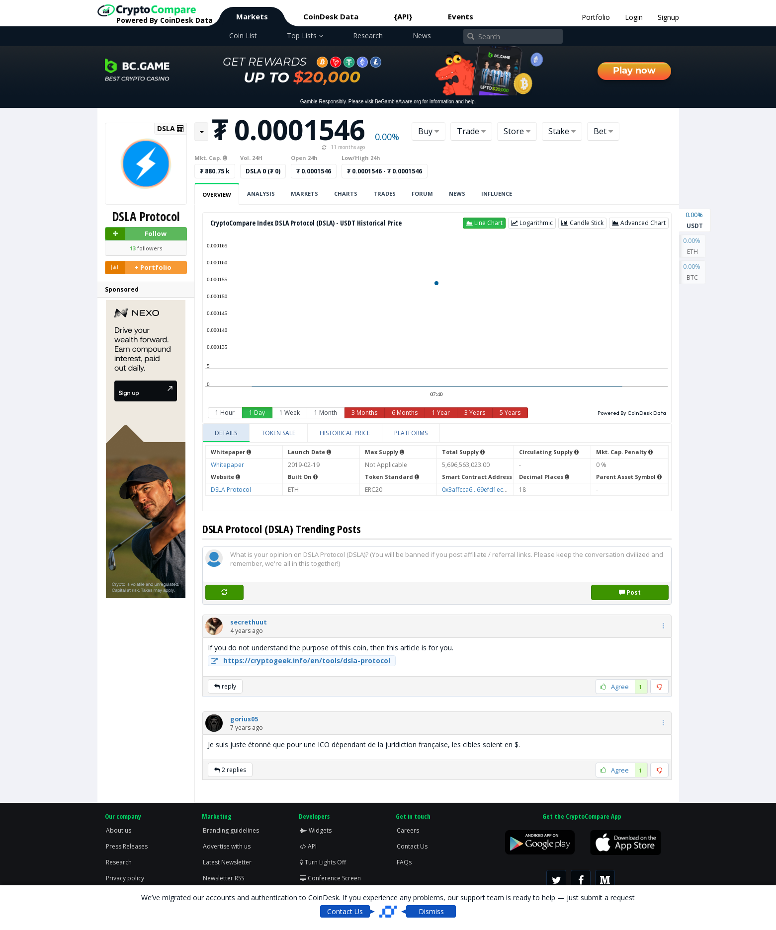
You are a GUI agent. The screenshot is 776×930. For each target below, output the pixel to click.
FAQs (404, 862)
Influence (496, 193)
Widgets (316, 830)
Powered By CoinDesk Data (632, 412)
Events (460, 16)
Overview (216, 194)
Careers (408, 830)
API (308, 846)
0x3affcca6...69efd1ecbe (476, 489)
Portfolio (596, 17)
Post (630, 592)
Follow (136, 234)
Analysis (261, 193)
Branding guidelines (231, 830)
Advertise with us (227, 846)
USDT (695, 219)
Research (368, 35)
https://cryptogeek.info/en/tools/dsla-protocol (299, 661)
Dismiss (431, 911)
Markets (252, 16)
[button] (484, 223)
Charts (345, 193)
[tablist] (437, 433)
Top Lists (305, 35)
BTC (692, 271)
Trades (384, 193)
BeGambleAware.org (398, 101)
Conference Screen (330, 878)
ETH (692, 245)
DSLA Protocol (231, 489)
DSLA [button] (170, 128)
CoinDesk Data (330, 16)
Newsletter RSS (223, 878)
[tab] (226, 433)
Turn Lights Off (323, 862)
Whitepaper (227, 465)
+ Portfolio (138, 267)
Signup (668, 17)
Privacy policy (125, 878)
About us (118, 830)
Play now (634, 70)
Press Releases (127, 846)
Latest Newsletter (227, 862)
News (422, 35)
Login (634, 17)
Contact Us (412, 846)
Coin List (243, 35)
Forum (422, 193)
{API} (403, 16)
